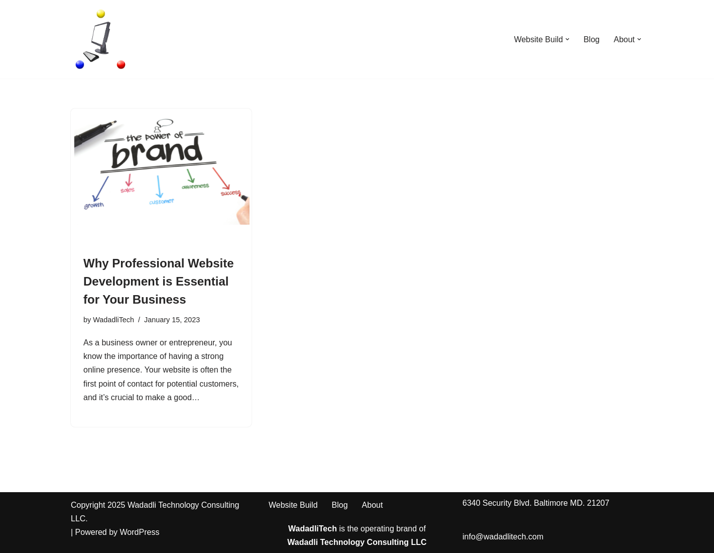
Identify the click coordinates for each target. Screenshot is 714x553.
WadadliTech (113, 320)
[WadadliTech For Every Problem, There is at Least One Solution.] (101, 39)
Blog (591, 39)
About (372, 505)
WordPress (140, 532)
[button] (567, 39)
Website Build (293, 505)
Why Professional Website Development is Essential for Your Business (158, 281)
